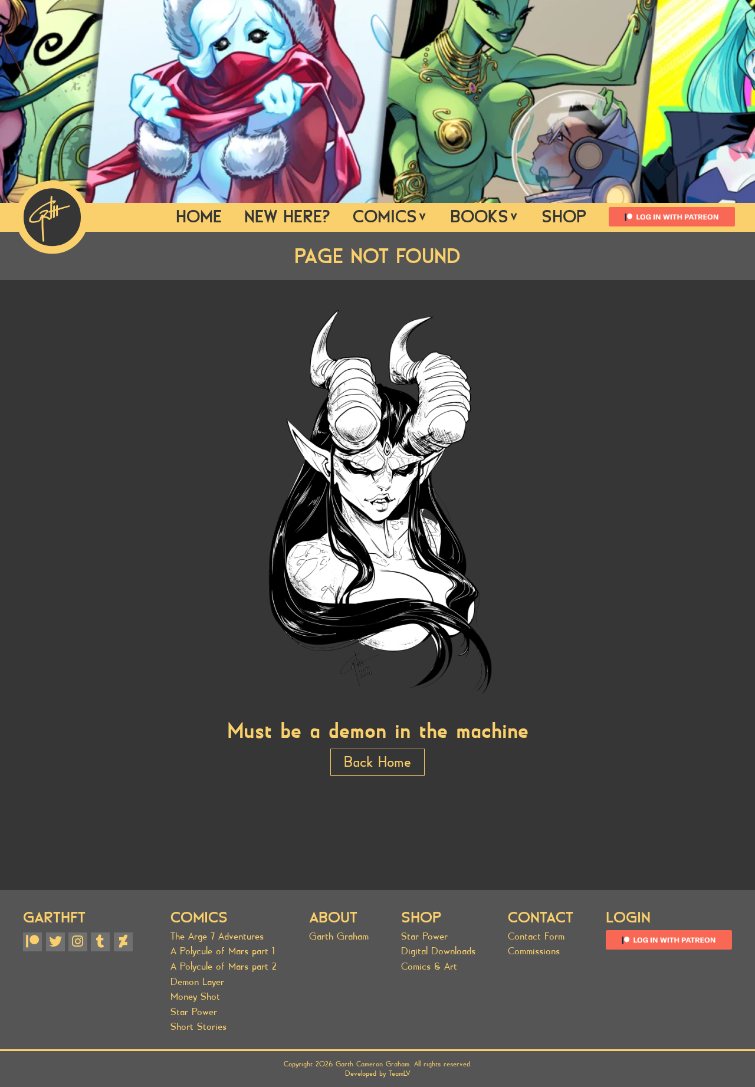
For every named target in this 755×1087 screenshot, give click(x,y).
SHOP (563, 217)
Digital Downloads (438, 951)
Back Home (377, 762)
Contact (540, 917)
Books (484, 217)
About (333, 917)
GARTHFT (54, 917)
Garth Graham (339, 936)
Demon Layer (197, 982)
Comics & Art (429, 966)
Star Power (193, 1012)
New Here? (287, 217)
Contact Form (536, 936)
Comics (390, 217)
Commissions (534, 951)
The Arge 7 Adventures (217, 936)
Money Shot (195, 996)
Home (199, 217)
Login (628, 917)
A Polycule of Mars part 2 (223, 966)
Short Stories (198, 1026)
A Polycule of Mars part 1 (222, 951)
